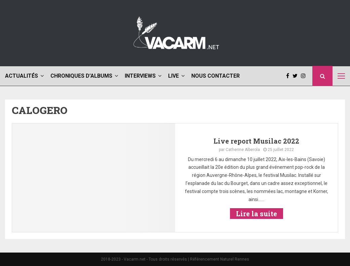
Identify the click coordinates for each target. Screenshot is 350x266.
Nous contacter (215, 76)
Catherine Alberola (243, 149)
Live (173, 76)
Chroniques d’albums (81, 76)
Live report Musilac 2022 (256, 141)
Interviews (140, 76)
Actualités (21, 76)
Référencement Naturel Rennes (219, 259)
